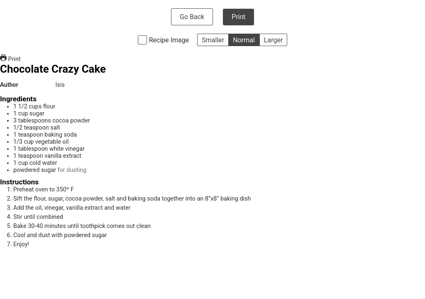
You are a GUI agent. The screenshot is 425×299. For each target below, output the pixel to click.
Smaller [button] (213, 40)
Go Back (192, 17)
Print (238, 16)
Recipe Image (169, 40)
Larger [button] (273, 40)
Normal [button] (244, 40)
